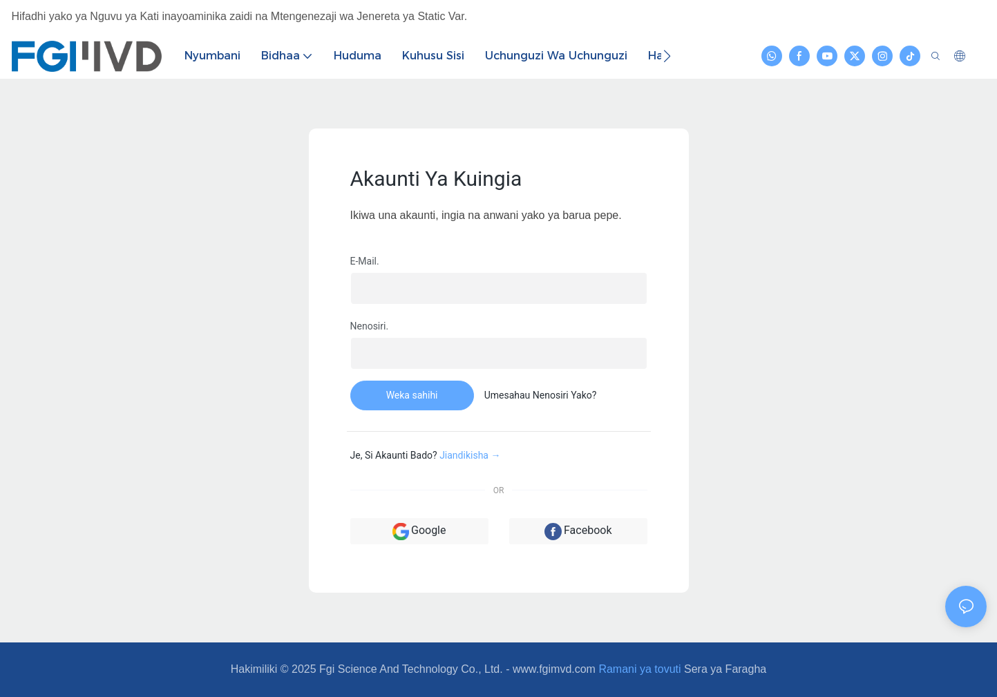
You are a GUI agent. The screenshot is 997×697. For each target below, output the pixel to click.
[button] (667, 56)
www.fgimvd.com (554, 669)
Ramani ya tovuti (639, 669)
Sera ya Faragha (725, 669)
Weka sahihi (412, 395)
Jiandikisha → (469, 455)
